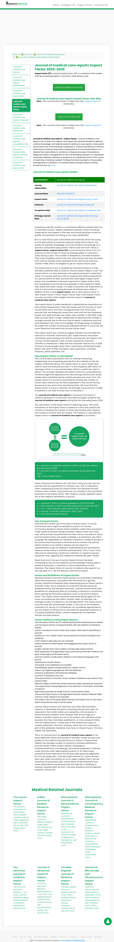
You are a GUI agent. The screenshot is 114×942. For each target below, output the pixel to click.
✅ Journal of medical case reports (49, 54)
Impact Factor (85, 5)
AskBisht (53, 937)
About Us (63, 937)
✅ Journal (26, 54)
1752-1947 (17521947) (66, 193)
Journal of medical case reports (19, 69)
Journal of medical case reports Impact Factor (20, 105)
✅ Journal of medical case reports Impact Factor (38, 57)
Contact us (73, 937)
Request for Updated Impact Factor (69, 87)
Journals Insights (41, 937)
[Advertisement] (21, 27)
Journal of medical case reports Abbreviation (19, 81)
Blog (30, 937)
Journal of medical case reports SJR (19, 128)
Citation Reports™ (92, 101)
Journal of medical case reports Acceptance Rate (20, 140)
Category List (68, 5)
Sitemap (98, 937)
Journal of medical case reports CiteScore (21, 117)
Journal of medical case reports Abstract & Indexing (20, 153)
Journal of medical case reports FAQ (19, 165)
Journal (23, 937)
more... (53, 165)
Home (56, 5)
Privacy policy (86, 937)
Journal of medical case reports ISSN (19, 93)
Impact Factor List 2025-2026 (69, 117)
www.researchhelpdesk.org (72, 940)
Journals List (101, 5)
